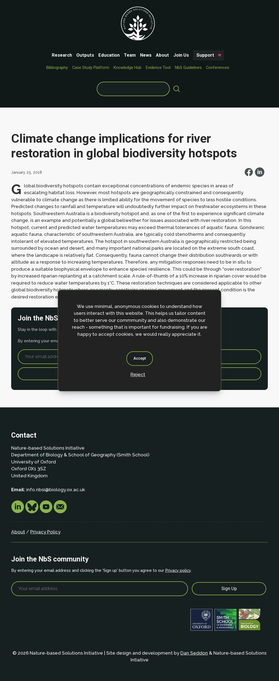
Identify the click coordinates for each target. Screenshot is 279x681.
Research (62, 55)
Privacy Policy (45, 532)
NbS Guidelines (188, 67)
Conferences (217, 67)
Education (109, 55)
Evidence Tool (158, 67)
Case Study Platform (90, 67)
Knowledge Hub (127, 67)
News (145, 55)
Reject (138, 374)
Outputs (85, 55)
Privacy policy (178, 570)
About (162, 55)
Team (130, 55)
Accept (140, 358)
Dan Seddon (194, 653)
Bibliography (57, 67)
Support (205, 55)
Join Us (181, 55)
